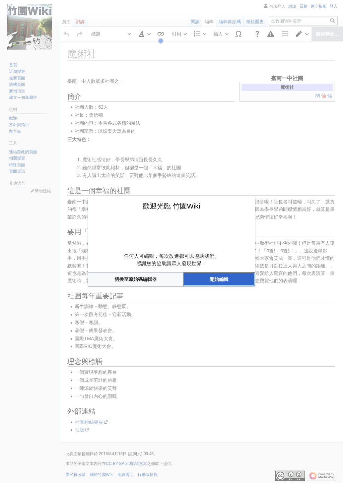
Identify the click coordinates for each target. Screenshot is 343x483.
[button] (135, 279)
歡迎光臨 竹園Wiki (171, 206)
